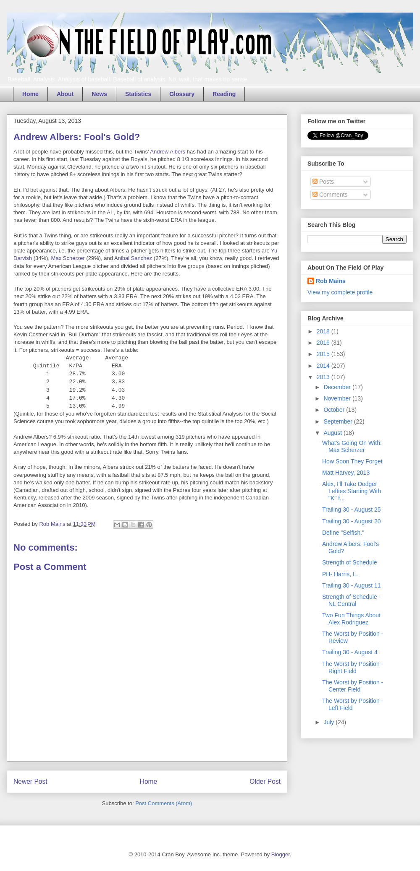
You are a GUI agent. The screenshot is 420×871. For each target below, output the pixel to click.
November (337, 398)
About (65, 94)
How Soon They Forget (352, 461)
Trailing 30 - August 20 (351, 521)
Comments (330, 194)
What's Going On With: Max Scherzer (352, 446)
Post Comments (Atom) (163, 803)
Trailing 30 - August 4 (350, 652)
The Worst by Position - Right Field (352, 667)
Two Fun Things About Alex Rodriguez (351, 619)
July (329, 722)
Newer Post (30, 781)
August (333, 432)
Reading (224, 94)
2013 (324, 377)
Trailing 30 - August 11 (351, 585)
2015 (324, 354)
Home (30, 94)
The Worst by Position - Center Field (352, 686)
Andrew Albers (167, 151)
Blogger (280, 854)
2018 (324, 331)
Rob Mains (331, 281)
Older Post (265, 781)
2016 (324, 342)
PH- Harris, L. (340, 574)
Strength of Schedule (349, 562)
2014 (324, 365)
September (338, 421)
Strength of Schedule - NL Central (351, 600)
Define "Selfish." (343, 532)
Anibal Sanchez (133, 258)
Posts (323, 181)
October (334, 409)
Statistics (138, 94)
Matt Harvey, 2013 (346, 472)
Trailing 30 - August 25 (351, 509)
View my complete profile (340, 292)
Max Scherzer (68, 258)
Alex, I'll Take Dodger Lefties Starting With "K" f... (351, 491)
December (337, 387)
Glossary (181, 94)
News (99, 94)
